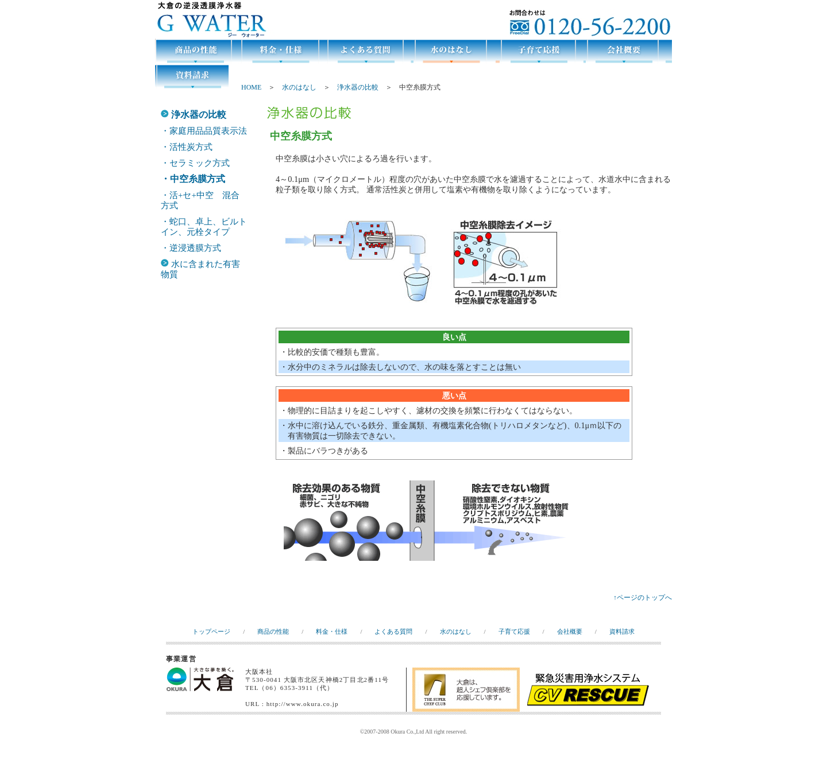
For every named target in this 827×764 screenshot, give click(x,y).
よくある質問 (393, 631)
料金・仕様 (331, 631)
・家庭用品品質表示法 (204, 130)
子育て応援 (514, 631)
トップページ (211, 631)
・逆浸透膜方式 (191, 248)
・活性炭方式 (186, 147)
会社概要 (569, 631)
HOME (251, 87)
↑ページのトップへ (642, 597)
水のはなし (299, 87)
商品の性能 (273, 631)
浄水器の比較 (357, 87)
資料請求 (622, 631)
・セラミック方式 (195, 163)
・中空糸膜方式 (193, 179)
